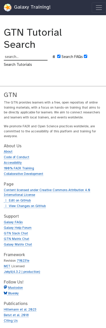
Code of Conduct (16, 157)
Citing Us (11, 320)
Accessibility (13, 163)
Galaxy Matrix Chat (18, 244)
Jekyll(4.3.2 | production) (22, 272)
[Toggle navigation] (99, 8)
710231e (23, 260)
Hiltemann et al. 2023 (20, 309)
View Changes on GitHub (25, 206)
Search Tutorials (18, 65)
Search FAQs (72, 57)
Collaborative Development (23, 174)
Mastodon (15, 288)
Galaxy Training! (27, 7)
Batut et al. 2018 (16, 315)
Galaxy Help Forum (18, 228)
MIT (7, 266)
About (8, 151)
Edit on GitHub (17, 200)
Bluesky (13, 293)
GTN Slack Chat (16, 233)
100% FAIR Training (19, 168)
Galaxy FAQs (13, 222)
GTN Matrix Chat (16, 239)
